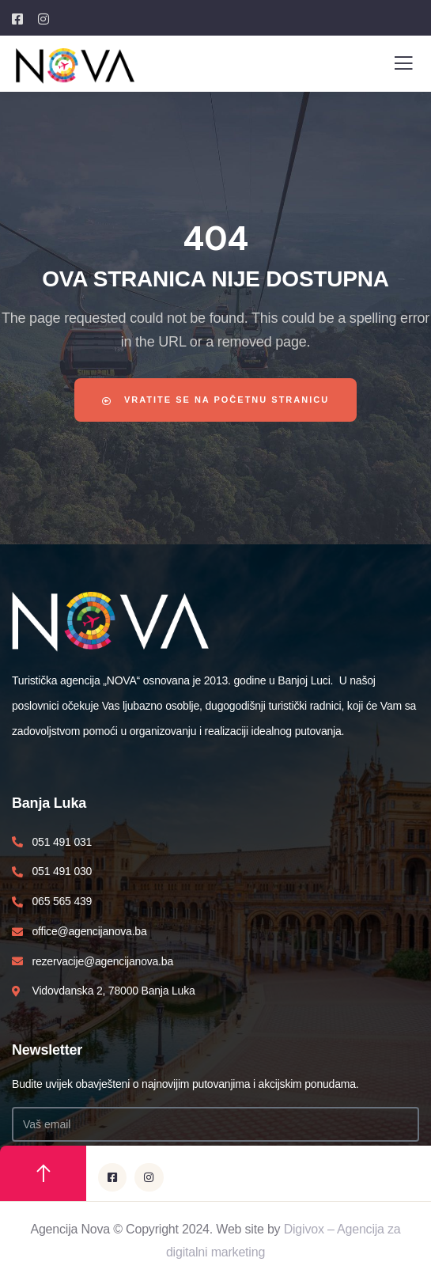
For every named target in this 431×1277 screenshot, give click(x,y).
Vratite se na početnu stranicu (215, 400)
